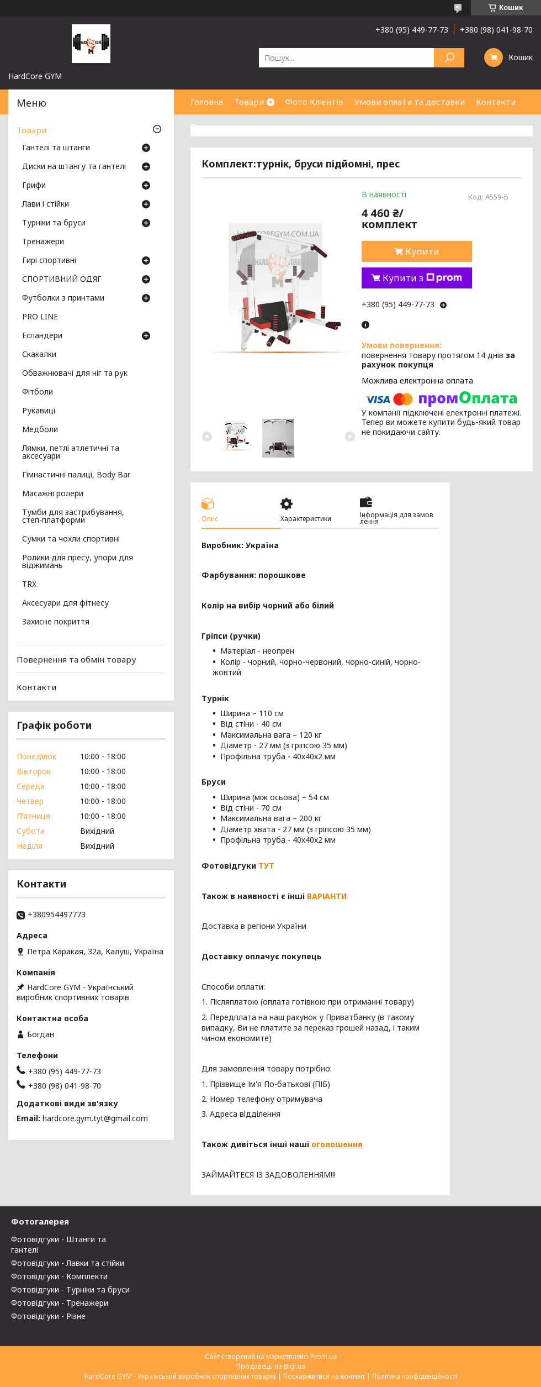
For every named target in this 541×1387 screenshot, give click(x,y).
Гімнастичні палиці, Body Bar (76, 475)
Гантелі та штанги (56, 148)
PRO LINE (40, 317)
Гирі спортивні (49, 260)
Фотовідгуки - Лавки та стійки (67, 1263)
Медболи (40, 429)
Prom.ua (323, 1356)
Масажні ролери (52, 494)
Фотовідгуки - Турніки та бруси (70, 1289)
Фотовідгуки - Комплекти (59, 1276)
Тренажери (43, 242)
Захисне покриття (55, 622)
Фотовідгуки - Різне (48, 1316)
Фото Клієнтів (314, 101)
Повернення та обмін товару (76, 659)
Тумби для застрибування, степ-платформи (73, 516)
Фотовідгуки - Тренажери (59, 1302)
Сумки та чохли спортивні (71, 539)
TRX (29, 584)
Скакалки (39, 354)
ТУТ (266, 865)
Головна (206, 101)
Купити (422, 251)
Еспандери (42, 336)
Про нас (207, 126)
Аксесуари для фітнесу (65, 603)
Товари (249, 101)
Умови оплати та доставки (409, 101)
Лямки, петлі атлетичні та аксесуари (70, 452)
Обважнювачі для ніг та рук (75, 373)
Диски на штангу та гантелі (74, 166)
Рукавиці (38, 411)
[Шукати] (449, 57)
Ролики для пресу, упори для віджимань (77, 562)
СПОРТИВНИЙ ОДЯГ (62, 279)
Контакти (496, 101)
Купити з (422, 278)
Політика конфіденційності (414, 1376)
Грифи (34, 185)
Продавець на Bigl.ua (270, 1366)
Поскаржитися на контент (324, 1376)
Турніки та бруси (54, 223)
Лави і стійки (45, 204)
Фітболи (37, 392)
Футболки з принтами (63, 298)
